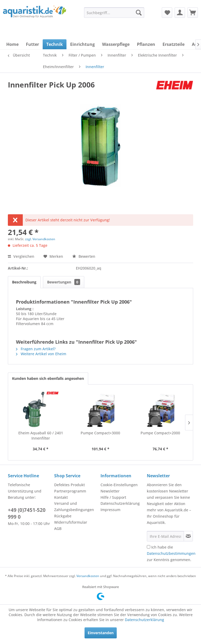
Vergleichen (21, 256)
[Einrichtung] (82, 44)
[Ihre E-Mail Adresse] (165, 536)
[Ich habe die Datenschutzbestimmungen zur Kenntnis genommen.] (148, 547)
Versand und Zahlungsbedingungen (74, 506)
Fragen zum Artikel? (35, 348)
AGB (58, 528)
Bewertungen (63, 282)
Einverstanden (101, 632)
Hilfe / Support (113, 497)
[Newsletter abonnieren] (188, 536)
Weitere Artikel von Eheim (41, 353)
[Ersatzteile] (173, 44)
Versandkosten (87, 576)
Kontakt (61, 497)
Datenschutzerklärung (120, 503)
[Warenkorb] (192, 12)
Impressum (110, 509)
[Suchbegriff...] (114, 12)
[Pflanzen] (146, 44)
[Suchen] (138, 12)
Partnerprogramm (70, 491)
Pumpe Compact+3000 (100, 432)
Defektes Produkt (69, 484)
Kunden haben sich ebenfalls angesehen (48, 378)
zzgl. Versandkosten (40, 239)
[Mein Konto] (180, 12)
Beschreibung (24, 282)
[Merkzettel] (167, 12)
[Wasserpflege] (115, 44)
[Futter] (32, 44)
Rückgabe (62, 515)
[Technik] (54, 44)
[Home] (12, 44)
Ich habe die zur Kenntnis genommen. (171, 553)
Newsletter (110, 491)
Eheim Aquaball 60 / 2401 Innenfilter (40, 435)
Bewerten (83, 256)
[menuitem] (114, 12)
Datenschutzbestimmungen (171, 553)
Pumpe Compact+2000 (160, 432)
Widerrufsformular (70, 522)
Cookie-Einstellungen (119, 484)
